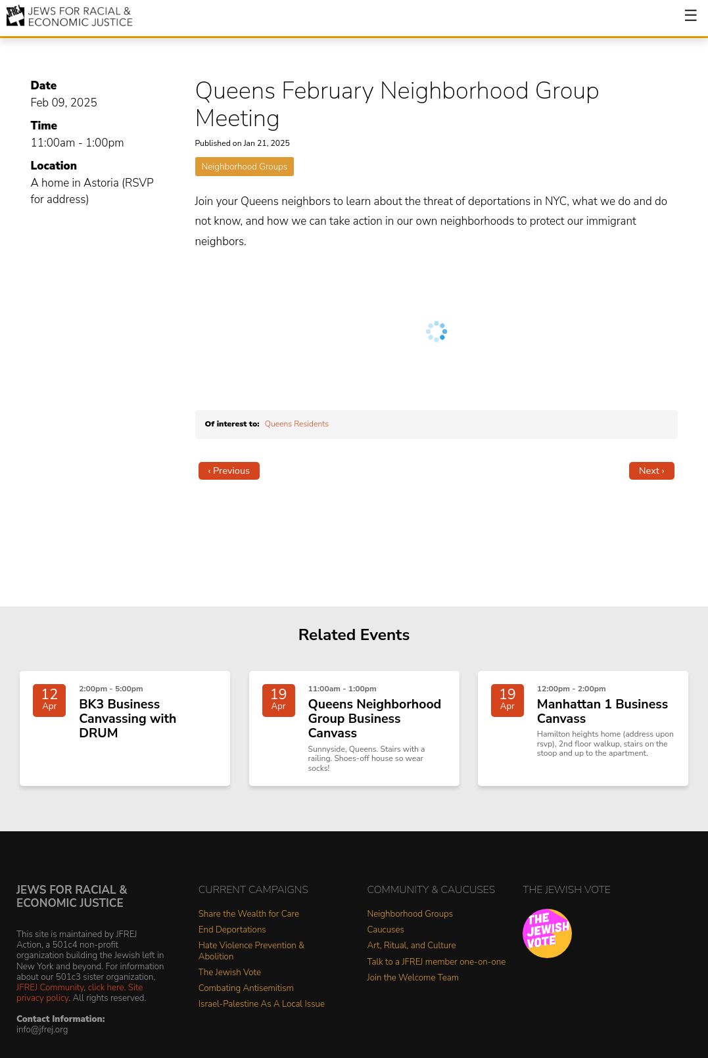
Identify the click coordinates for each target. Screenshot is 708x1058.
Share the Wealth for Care (249, 930)
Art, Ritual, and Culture (411, 961)
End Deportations (232, 946)
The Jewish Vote (230, 988)
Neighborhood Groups (245, 166)
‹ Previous (229, 470)
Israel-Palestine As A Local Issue (262, 1019)
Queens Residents (297, 424)
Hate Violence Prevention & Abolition (251, 967)
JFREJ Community (49, 1002)
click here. (107, 1002)
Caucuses (385, 946)
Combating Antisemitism (246, 1003)
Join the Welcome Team (413, 993)
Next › (652, 470)
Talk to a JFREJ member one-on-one (436, 977)
